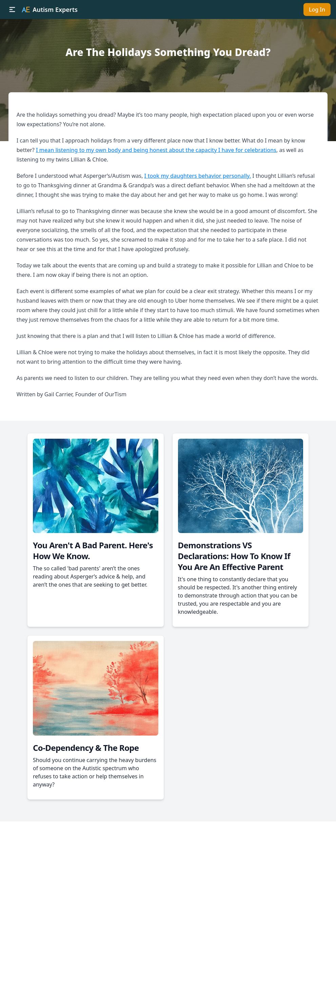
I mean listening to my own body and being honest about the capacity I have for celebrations (156, 150)
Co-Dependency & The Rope (86, 747)
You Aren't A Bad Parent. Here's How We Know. (93, 550)
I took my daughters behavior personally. (197, 175)
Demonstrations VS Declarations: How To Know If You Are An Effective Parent (234, 555)
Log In (317, 9)
